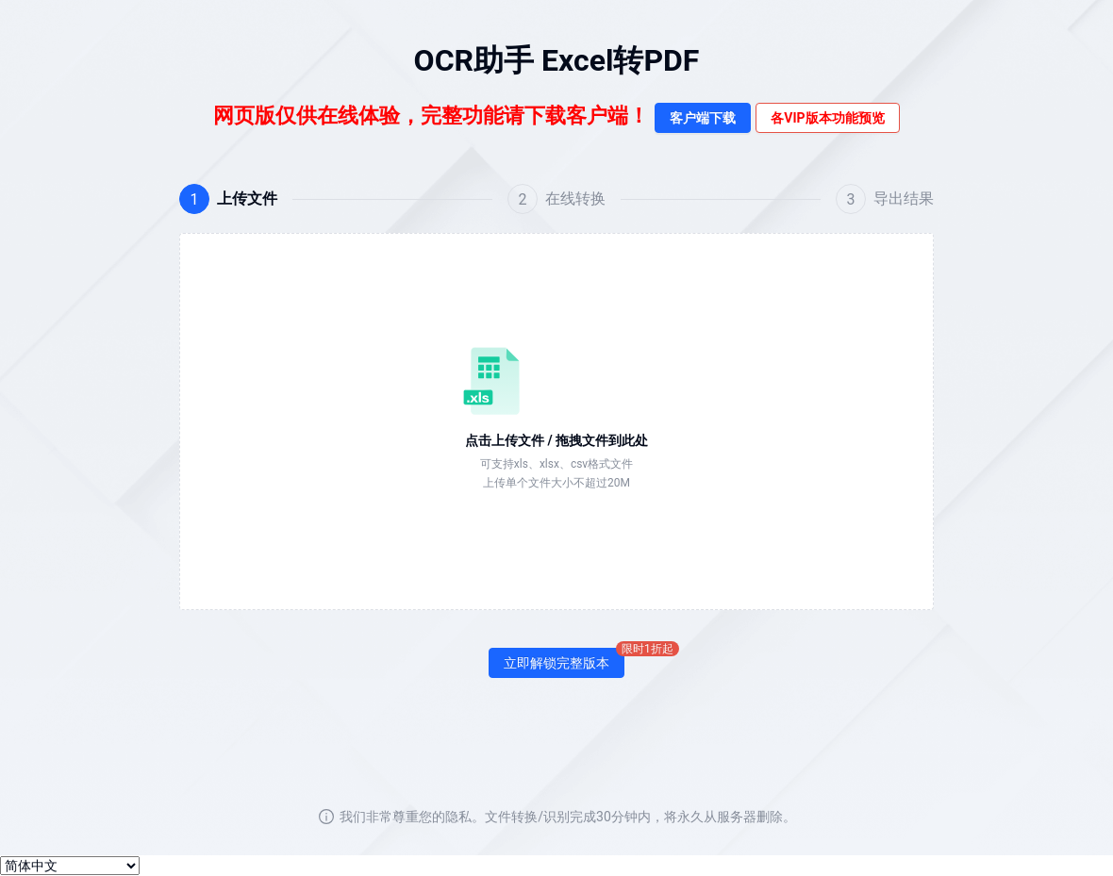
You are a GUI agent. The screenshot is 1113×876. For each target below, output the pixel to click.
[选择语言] (70, 865)
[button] (556, 421)
